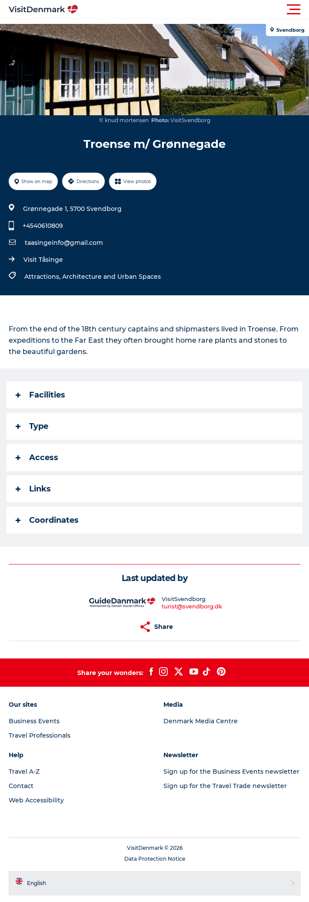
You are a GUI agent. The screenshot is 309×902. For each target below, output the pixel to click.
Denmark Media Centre (200, 721)
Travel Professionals (39, 735)
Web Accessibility (36, 800)
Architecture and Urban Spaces (111, 277)
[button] (193, 9)
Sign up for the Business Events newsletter (231, 771)
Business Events (34, 721)
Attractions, (43, 277)
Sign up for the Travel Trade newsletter (225, 786)
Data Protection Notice (154, 858)
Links (33, 489)
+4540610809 (43, 226)
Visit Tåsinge (43, 260)
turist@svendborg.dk (192, 606)
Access (37, 457)
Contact (21, 786)
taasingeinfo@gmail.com (64, 243)
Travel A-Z (24, 771)
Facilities (40, 395)
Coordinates (47, 520)
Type (32, 426)
